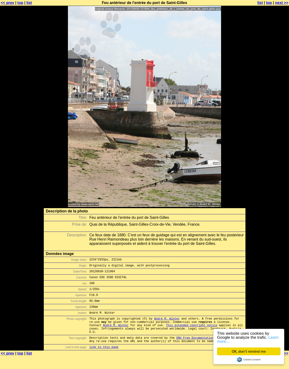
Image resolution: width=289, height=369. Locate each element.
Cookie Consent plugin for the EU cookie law (249, 359)
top (20, 3)
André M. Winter (167, 326)
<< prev (7, 3)
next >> (281, 3)
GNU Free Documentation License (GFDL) (207, 349)
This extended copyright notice (191, 334)
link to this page (103, 360)
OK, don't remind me (249, 351)
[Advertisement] (270, 117)
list (29, 3)
